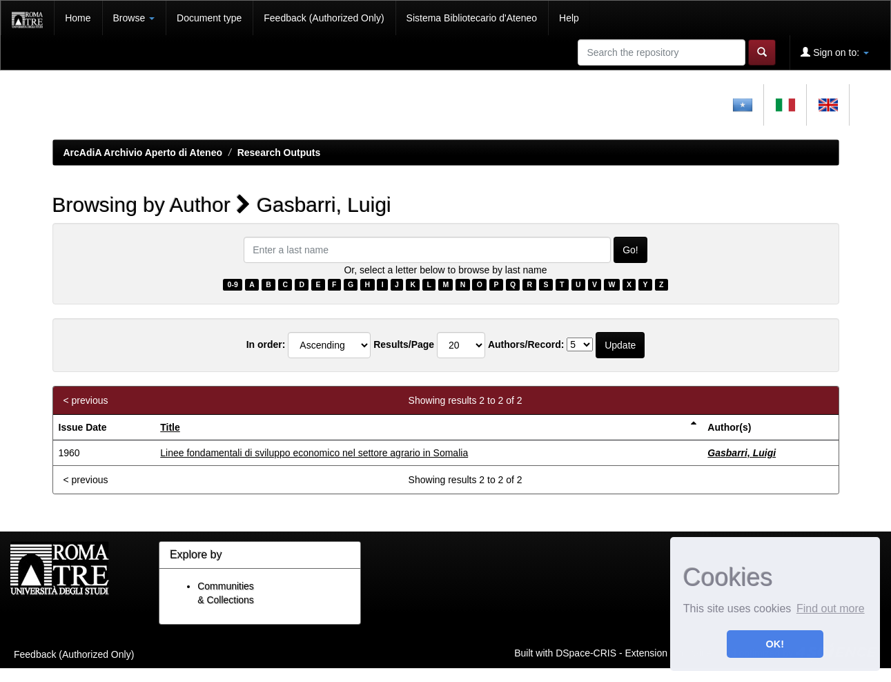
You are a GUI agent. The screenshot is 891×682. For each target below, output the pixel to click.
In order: (266, 344)
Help (569, 17)
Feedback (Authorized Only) (324, 17)
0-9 (233, 284)
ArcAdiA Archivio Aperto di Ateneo (143, 152)
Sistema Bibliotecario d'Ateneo (472, 17)
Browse (134, 17)
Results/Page (403, 344)
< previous (85, 400)
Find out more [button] (830, 608)
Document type (209, 17)
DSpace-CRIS (586, 652)
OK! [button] (775, 644)
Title (170, 427)
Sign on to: (835, 52)
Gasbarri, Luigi (741, 452)
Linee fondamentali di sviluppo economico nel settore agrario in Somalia (314, 452)
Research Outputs (279, 152)
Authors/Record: (526, 344)
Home (77, 17)
